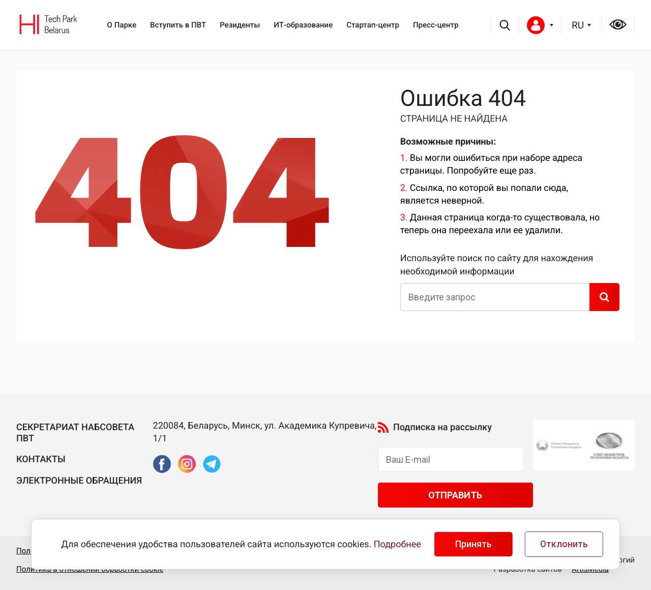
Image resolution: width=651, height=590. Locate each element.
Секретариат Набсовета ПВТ (75, 433)
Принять (473, 544)
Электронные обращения (79, 480)
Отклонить (564, 544)
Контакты (41, 459)
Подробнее (397, 544)
